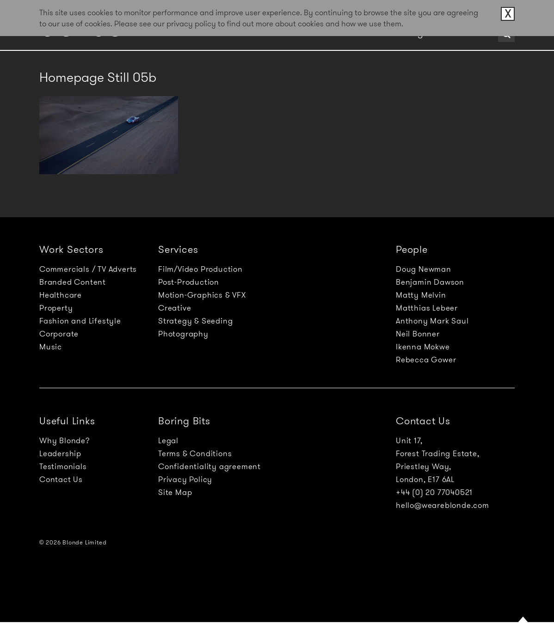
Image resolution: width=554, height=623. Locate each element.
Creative (174, 307)
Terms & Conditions (195, 453)
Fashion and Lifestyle (80, 320)
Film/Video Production (200, 269)
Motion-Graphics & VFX (202, 294)
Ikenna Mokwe (423, 346)
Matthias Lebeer (427, 307)
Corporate (59, 333)
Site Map (175, 492)
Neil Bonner (418, 333)
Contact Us (61, 479)
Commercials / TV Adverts (88, 269)
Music (50, 346)
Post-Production (188, 281)
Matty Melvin (421, 294)
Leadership (60, 453)
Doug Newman (423, 269)
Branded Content (72, 281)
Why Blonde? (64, 440)
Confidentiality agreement (209, 466)
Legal (168, 440)
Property (56, 307)
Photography (183, 333)
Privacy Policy (185, 479)
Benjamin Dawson (430, 281)
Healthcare (60, 294)
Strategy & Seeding (195, 320)
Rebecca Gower (426, 359)
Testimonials (63, 466)
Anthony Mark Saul (432, 320)
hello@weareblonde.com (442, 505)
